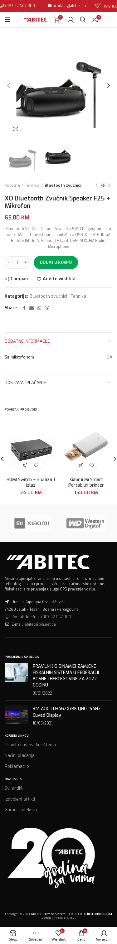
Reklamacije (17, 766)
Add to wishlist (59, 279)
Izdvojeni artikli (20, 799)
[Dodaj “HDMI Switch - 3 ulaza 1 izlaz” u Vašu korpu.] (25, 465)
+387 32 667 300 (19, 5)
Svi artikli (14, 788)
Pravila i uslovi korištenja (30, 745)
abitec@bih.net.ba (40, 624)
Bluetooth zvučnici (63, 185)
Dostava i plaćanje (25, 382)
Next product (109, 185)
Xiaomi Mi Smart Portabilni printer (86, 482)
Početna (12, 185)
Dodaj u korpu (56, 262)
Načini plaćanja (20, 756)
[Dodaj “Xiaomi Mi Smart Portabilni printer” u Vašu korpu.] (80, 465)
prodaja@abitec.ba (69, 5)
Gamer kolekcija (21, 810)
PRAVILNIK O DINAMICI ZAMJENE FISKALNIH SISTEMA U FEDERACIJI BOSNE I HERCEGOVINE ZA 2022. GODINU (66, 675)
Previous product (97, 185)
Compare (20, 279)
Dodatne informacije (27, 341)
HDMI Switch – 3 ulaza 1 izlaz (31, 482)
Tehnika (32, 185)
